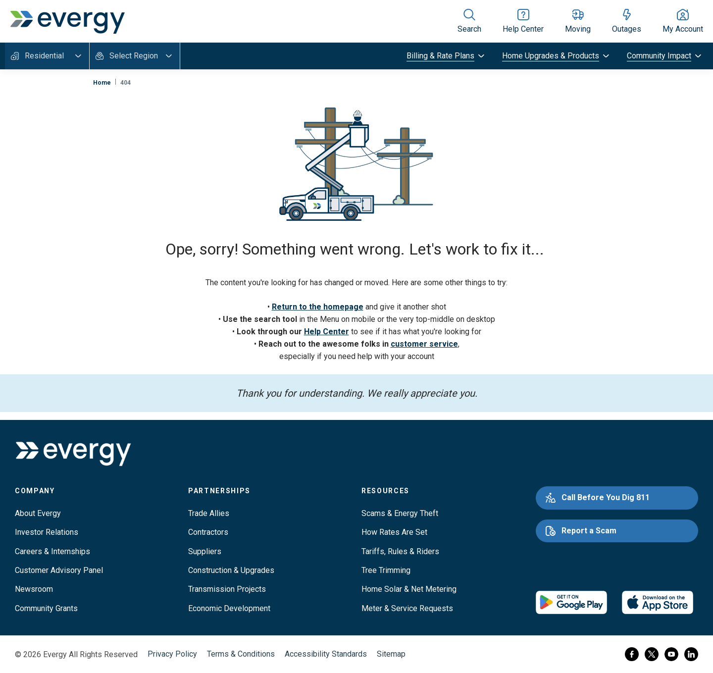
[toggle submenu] (446, 56)
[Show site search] (469, 21)
